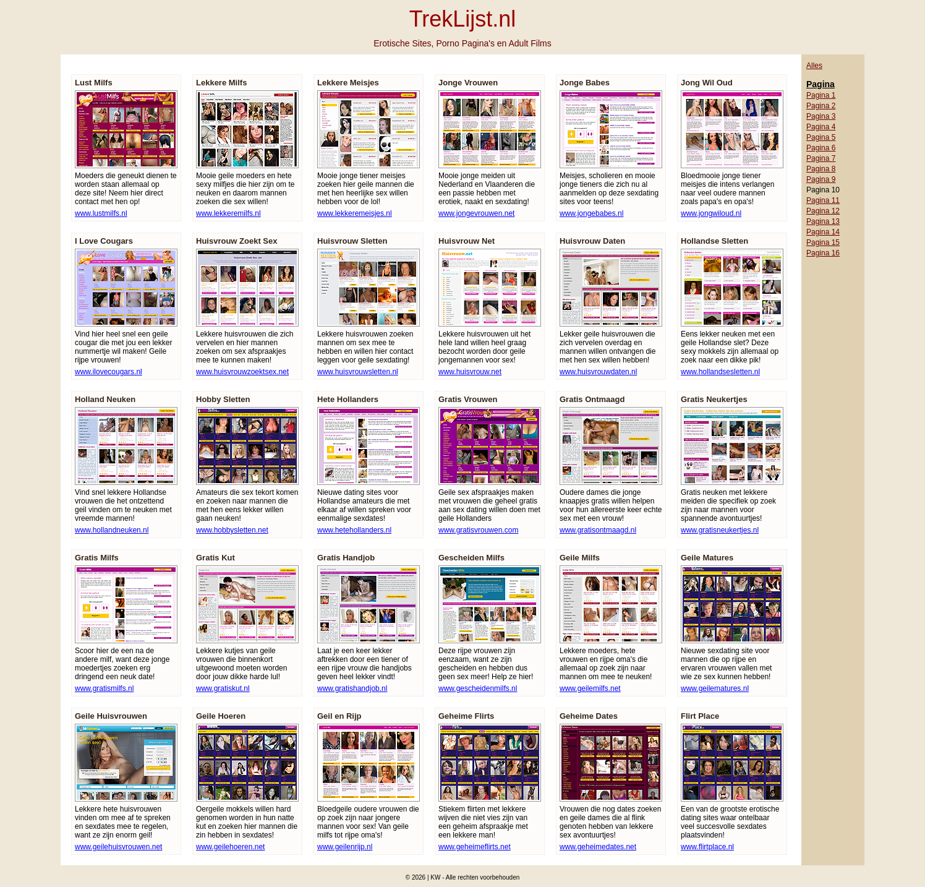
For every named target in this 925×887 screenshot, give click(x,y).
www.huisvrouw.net (469, 371)
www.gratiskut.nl (223, 688)
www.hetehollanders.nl (354, 530)
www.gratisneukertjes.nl (720, 530)
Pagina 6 (820, 148)
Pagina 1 (820, 95)
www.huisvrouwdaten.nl (598, 371)
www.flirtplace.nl (707, 846)
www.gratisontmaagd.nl (598, 530)
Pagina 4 (820, 126)
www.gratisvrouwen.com (478, 530)
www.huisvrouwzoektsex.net (242, 371)
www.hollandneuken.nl (111, 530)
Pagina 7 (820, 158)
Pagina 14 (823, 232)
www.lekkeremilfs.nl (228, 213)
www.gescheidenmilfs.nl (477, 688)
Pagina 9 (820, 179)
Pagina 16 (823, 253)
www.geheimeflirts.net (474, 846)
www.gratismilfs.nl (104, 688)
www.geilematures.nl (715, 688)
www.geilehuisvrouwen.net (118, 846)
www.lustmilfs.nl (101, 213)
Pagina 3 (820, 116)
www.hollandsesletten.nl (720, 371)
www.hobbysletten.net (232, 530)
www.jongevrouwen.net (476, 213)
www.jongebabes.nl (591, 213)
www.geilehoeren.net (230, 846)
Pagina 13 (823, 221)
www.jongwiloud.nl (711, 213)
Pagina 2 (820, 105)
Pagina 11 (823, 200)
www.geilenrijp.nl (344, 846)
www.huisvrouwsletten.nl (357, 371)
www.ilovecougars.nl (108, 371)
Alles (814, 65)
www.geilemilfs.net (590, 688)
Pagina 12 (823, 211)
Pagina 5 (820, 137)
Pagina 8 (820, 169)
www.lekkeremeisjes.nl (354, 213)
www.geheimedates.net (598, 846)
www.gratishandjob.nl (352, 688)
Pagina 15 (823, 242)
